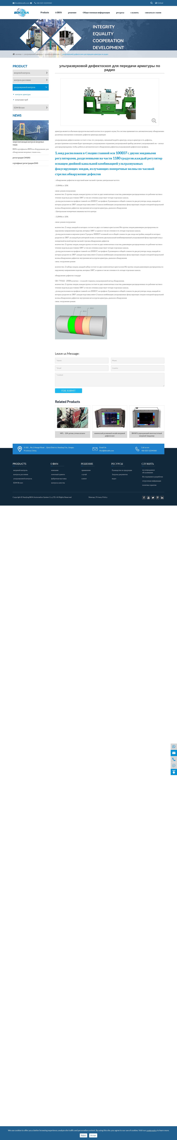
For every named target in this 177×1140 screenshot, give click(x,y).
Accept (93, 1135)
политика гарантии (149, 485)
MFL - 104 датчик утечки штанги (72, 433)
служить (134, 12)
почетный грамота (58, 474)
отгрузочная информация (151, 481)
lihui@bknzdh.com (21, 3)
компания (54, 470)
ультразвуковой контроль (33, 54)
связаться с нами (153, 12)
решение (72, 12)
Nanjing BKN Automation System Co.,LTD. (39, 497)
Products (44, 12)
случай (84, 474)
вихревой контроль (22, 73)
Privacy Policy (101, 497)
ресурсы (120, 12)
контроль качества (58, 483)
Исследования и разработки (152, 477)
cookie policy (151, 1130)
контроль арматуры (52, 54)
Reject (83, 1135)
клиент (84, 478)
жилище (18, 54)
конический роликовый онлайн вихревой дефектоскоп (109, 434)
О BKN (58, 12)
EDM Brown (19, 107)
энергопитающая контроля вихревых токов (28, 143)
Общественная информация (96, 12)
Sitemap (91, 497)
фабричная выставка (59, 478)
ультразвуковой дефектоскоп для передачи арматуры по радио (85, 54)
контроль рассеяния (22, 80)
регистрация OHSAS (21, 157)
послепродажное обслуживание (148, 471)
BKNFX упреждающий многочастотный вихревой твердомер (147, 434)
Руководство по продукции (122, 470)
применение (86, 470)
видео (114, 478)
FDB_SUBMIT (68, 390)
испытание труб (21, 99)
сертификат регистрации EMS (25, 163)
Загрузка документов (120, 474)
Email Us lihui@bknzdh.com (106, 449)
